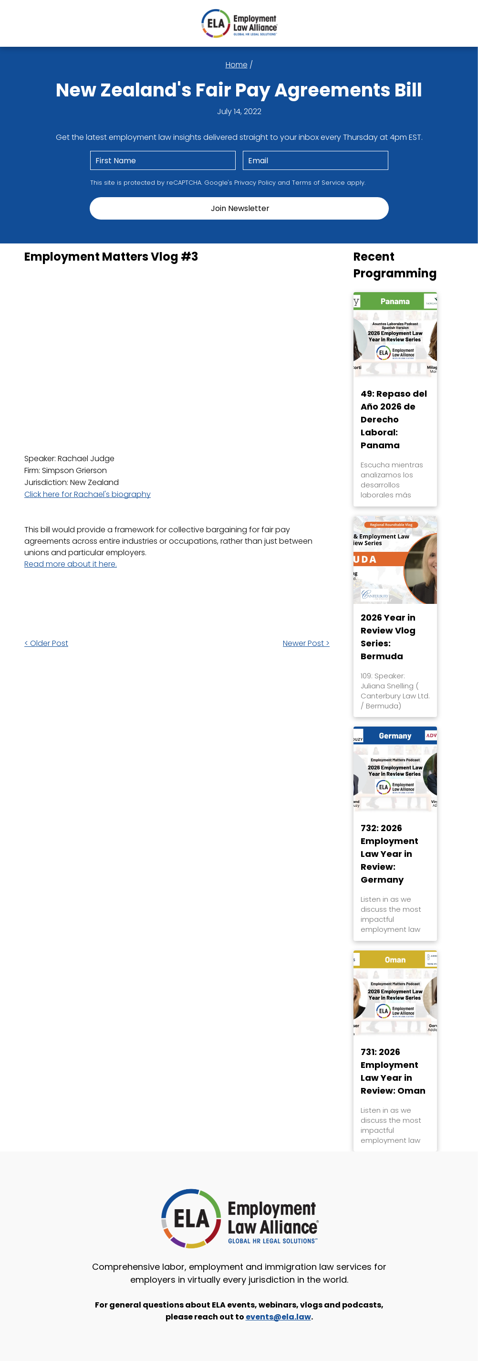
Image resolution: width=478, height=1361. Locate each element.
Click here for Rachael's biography (87, 494)
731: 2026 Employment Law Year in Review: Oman (393, 1071)
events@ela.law (278, 1316)
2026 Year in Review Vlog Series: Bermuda (388, 637)
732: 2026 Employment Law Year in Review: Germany (389, 854)
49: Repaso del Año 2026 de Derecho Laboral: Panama (394, 419)
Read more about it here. (70, 564)
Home (237, 64)
